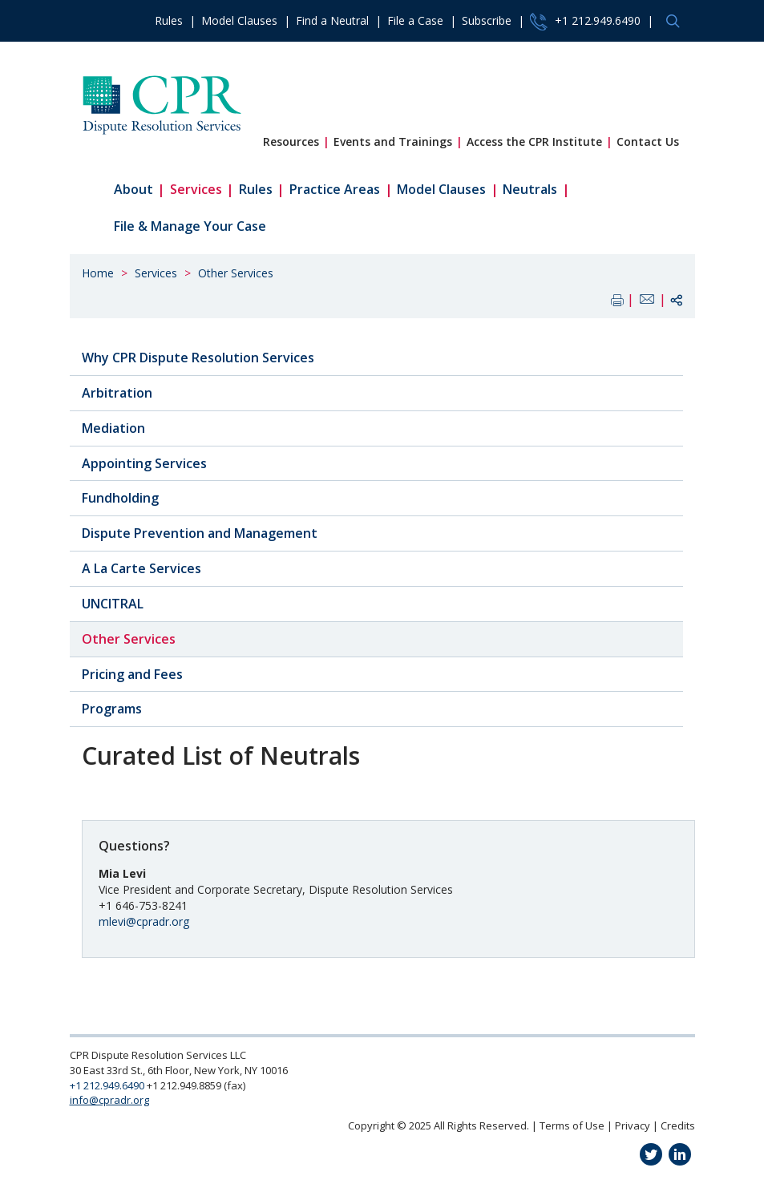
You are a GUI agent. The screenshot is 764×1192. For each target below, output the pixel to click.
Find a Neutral (332, 20)
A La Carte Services (141, 568)
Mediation (113, 428)
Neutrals (530, 189)
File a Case (415, 20)
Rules (169, 20)
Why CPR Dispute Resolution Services (198, 357)
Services (196, 189)
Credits (678, 1125)
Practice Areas (334, 189)
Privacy (632, 1125)
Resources (291, 141)
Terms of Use (572, 1125)
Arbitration (117, 393)
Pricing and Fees (132, 674)
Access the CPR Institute (534, 141)
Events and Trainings (392, 141)
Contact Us (647, 141)
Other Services (235, 273)
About (133, 189)
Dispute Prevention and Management (199, 533)
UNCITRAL (113, 603)
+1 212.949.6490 (585, 21)
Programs (112, 708)
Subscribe (486, 20)
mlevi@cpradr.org (144, 921)
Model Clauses (239, 20)
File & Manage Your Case (190, 226)
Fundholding (120, 498)
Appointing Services (144, 463)
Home (98, 273)
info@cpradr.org (109, 1100)
